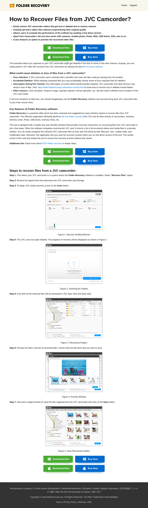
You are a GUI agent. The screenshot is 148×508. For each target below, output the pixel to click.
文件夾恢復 (125, 488)
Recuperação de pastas (79, 492)
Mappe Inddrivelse (109, 488)
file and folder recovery (72, 116)
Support (133, 5)
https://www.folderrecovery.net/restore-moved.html (61, 87)
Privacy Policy (69, 502)
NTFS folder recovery (52, 143)
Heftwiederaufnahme (71, 488)
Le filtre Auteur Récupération (47, 488)
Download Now (61, 48)
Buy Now (93, 48)
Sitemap (82, 502)
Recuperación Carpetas (21, 488)
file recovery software (93, 67)
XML (90, 502)
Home (124, 5)
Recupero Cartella (91, 488)
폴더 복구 (96, 492)
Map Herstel (61, 492)
